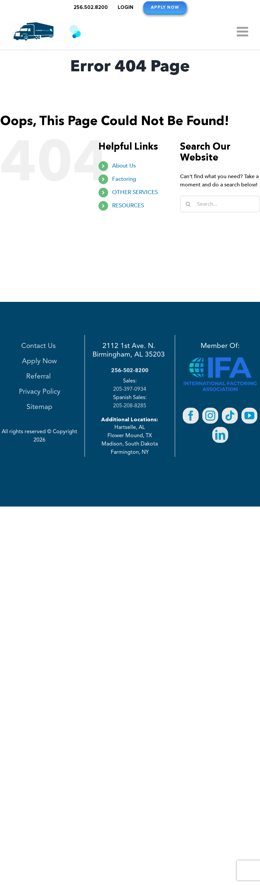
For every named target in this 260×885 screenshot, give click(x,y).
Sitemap (39, 407)
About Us (124, 166)
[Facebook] (191, 416)
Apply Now (39, 361)
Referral (39, 376)
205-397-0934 (129, 389)
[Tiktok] (230, 416)
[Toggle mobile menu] (243, 31)
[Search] (188, 204)
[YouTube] (249, 416)
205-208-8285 (129, 406)
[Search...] (220, 204)
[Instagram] (210, 416)
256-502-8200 (129, 370)
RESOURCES (128, 205)
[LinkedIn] (220, 435)
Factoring (124, 179)
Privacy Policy (39, 391)
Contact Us (39, 346)
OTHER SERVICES (135, 192)
